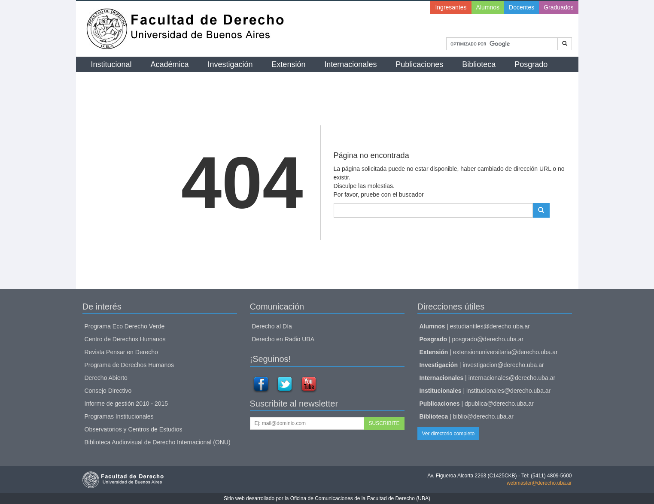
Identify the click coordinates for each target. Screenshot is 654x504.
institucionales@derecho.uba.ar (508, 390)
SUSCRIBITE (383, 423)
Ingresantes (450, 7)
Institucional (111, 64)
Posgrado (531, 64)
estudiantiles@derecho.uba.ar (490, 326)
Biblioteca (479, 64)
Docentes (521, 7)
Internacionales (350, 64)
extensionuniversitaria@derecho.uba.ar (505, 352)
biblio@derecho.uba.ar (483, 416)
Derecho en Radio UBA (283, 339)
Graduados (558, 7)
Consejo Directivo (108, 390)
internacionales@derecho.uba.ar (512, 377)
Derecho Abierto (106, 377)
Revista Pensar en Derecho (121, 352)
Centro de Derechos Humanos (125, 339)
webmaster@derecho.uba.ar (539, 483)
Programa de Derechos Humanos (129, 364)
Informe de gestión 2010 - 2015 (126, 403)
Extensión (288, 64)
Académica (169, 64)
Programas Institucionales (119, 416)
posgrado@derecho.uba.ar (488, 339)
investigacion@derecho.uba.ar (503, 364)
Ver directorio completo (448, 434)
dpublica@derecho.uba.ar (499, 403)
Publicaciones (419, 64)
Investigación (229, 64)
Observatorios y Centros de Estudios (134, 429)
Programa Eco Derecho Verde (125, 326)
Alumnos (487, 7)
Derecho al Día (272, 326)
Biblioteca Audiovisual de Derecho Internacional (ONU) (158, 442)
